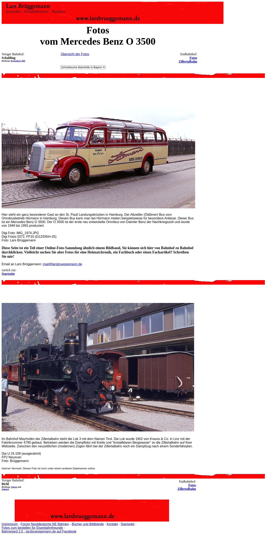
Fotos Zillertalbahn (188, 59)
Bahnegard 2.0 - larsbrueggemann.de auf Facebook (39, 531)
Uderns (14, 487)
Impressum (10, 524)
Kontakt (112, 524)
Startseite (127, 524)
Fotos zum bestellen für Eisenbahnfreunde (32, 527)
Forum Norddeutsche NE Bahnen (45, 524)
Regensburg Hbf (18, 61)
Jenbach (5, 489)
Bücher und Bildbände (88, 524)
